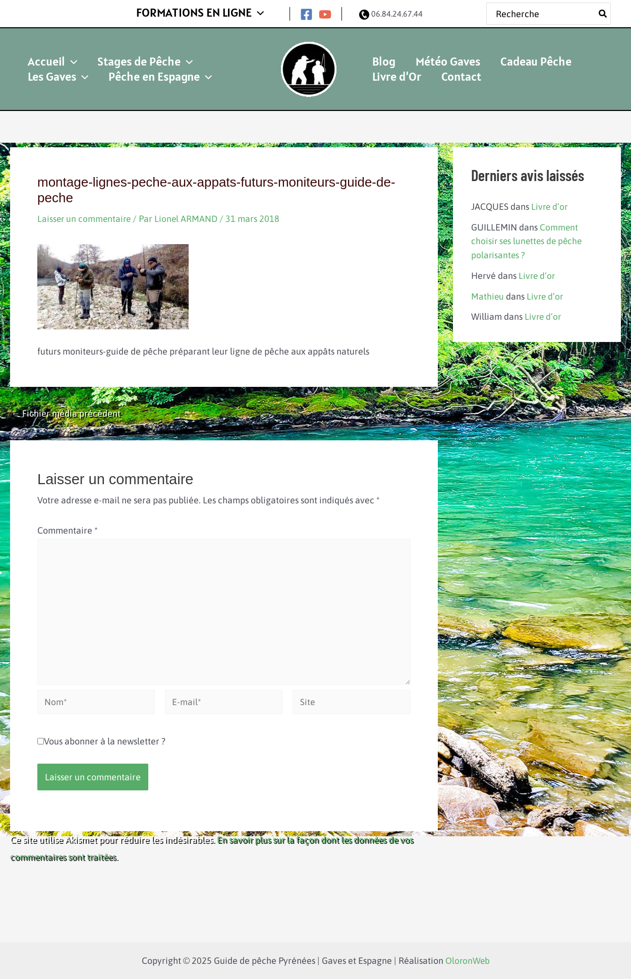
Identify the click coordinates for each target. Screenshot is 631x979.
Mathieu (487, 291)
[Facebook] (306, 12)
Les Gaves (213, 53)
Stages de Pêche (127, 53)
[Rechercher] (603, 12)
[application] (264, 11)
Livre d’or (550, 202)
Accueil (46, 53)
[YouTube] (325, 12)
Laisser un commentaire (85, 214)
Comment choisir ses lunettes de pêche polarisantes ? (528, 237)
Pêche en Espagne (73, 76)
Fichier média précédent (66, 409)
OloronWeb (467, 960)
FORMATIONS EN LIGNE (206, 11)
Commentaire (67, 526)
